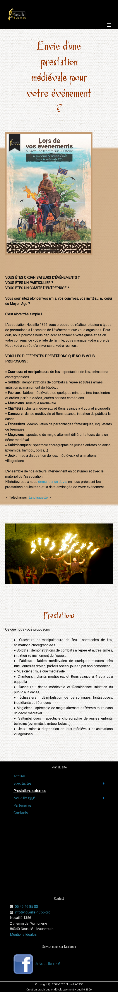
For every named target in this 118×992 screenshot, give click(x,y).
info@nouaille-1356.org (32, 912)
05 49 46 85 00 (26, 907)
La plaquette (38, 497)
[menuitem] (59, 776)
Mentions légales (23, 934)
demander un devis (52, 482)
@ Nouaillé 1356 (37, 964)
